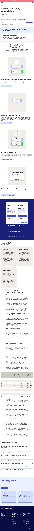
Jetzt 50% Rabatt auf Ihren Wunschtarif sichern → (17, 0)
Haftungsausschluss (11, 528)
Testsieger (24, 514)
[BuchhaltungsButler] (2, 3)
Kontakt (2, 521)
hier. (25, 236)
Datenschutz (6, 528)
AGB (15, 528)
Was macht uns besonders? (27, 513)
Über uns (2, 513)
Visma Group (14, 523)
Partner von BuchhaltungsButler (16, 514)
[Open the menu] (32, 2)
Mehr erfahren (22, 500)
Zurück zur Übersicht (5, 5)
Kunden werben (14, 513)
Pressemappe (3, 515)
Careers (13, 524)
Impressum (2, 528)
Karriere (2, 514)
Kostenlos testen (29, 22)
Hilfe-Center (2, 520)
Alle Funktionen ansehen (11, 221)
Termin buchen (5, 500)
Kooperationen (14, 516)
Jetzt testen (4, 488)
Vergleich (24, 515)
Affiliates (13, 515)
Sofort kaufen (11, 216)
